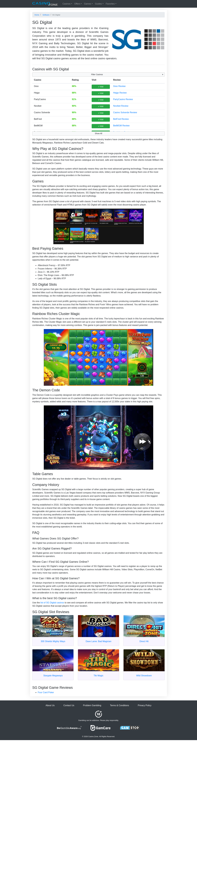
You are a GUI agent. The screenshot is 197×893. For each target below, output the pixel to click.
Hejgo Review (120, 93)
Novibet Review (120, 106)
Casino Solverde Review (125, 112)
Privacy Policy (144, 705)
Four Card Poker (46, 692)
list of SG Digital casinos (52, 602)
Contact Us (68, 705)
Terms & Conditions (119, 705)
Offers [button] (77, 4)
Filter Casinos (97, 74)
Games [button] (87, 4)
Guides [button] (98, 4)
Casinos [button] (66, 4)
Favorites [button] (110, 4)
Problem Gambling (92, 705)
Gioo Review (119, 86)
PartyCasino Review (123, 99)
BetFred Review (121, 119)
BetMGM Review (121, 125)
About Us (50, 705)
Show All (98, 133)
